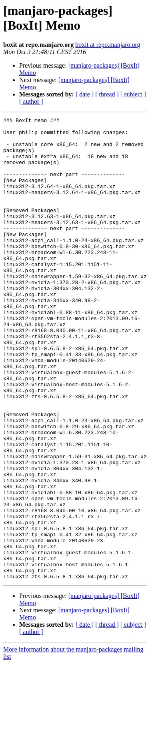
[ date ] (85, 94)
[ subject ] (133, 94)
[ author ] (31, 101)
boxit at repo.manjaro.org (107, 44)
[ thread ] (107, 94)
